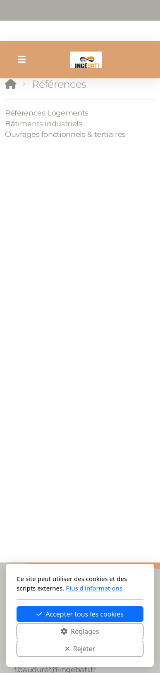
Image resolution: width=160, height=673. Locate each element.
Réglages (80, 631)
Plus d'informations (94, 588)
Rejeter (80, 648)
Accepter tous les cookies (80, 614)
